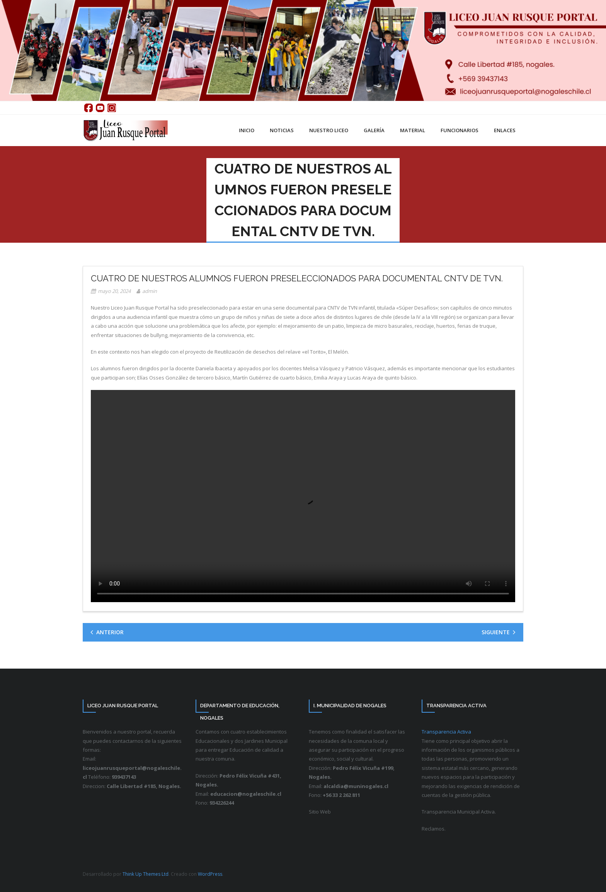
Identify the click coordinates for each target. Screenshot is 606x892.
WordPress (210, 874)
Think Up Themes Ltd (146, 874)
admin (149, 291)
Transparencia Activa (446, 731)
